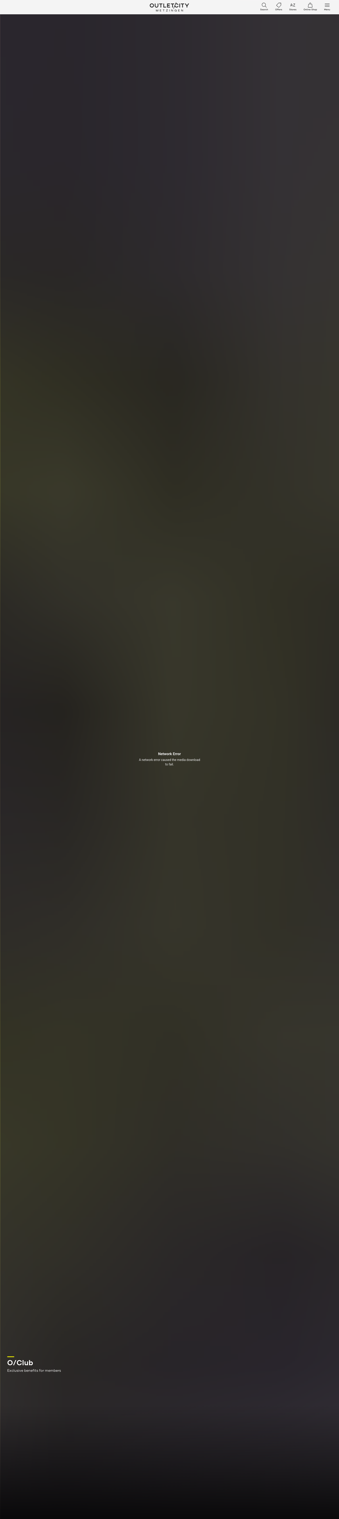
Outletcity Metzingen (169, 7)
